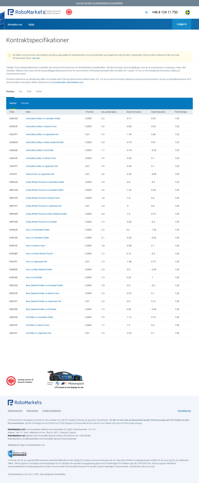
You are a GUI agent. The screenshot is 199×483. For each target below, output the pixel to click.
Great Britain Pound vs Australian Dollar (45, 182)
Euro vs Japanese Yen (36, 261)
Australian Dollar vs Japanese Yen (42, 134)
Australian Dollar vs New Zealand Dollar (45, 142)
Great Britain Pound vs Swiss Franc (43, 198)
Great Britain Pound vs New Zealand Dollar (46, 214)
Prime (39, 91)
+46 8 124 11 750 (163, 12)
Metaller (25, 103)
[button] (26, 12)
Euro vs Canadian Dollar (37, 237)
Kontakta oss (15, 24)
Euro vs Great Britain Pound (39, 253)
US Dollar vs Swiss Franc (37, 325)
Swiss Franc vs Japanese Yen (40, 174)
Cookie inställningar (51, 410)
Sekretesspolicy (15, 410)
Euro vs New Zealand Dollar (39, 269)
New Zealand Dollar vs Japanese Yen (43, 301)
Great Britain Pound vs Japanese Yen (44, 206)
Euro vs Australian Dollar (38, 229)
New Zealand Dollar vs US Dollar (41, 309)
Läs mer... (36, 58)
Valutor (13, 103)
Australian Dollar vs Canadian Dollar (43, 118)
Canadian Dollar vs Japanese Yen (42, 166)
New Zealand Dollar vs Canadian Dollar (44, 285)
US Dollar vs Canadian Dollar (39, 317)
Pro (20, 91)
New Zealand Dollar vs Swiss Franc (42, 293)
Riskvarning (32, 410)
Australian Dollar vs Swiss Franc (41, 126)
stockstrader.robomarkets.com (68, 82)
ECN (29, 91)
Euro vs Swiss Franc (35, 245)
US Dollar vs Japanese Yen (38, 333)
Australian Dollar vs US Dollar (40, 150)
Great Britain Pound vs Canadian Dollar (45, 190)
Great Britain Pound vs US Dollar (41, 222)
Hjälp (31, 24)
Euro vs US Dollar (34, 277)
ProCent (10, 91)
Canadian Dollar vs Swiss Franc (41, 158)
